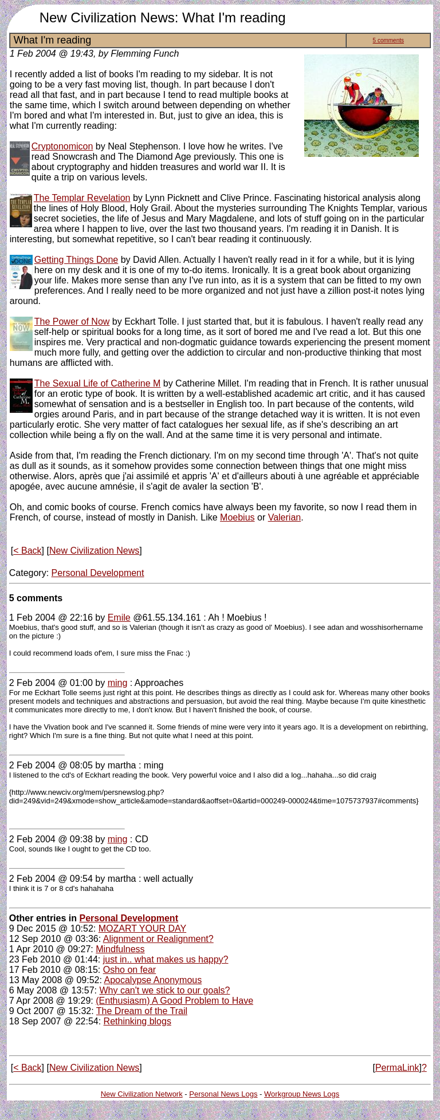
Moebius (237, 517)
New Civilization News (94, 550)
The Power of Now (72, 321)
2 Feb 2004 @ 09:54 (51, 879)
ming (118, 683)
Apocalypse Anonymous (153, 980)
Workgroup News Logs (301, 1094)
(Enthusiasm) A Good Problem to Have (174, 1000)
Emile (119, 617)
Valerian (284, 517)
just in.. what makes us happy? (166, 959)
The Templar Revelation (82, 198)
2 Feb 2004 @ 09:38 (51, 839)
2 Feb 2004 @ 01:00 (51, 683)
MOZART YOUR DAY (143, 928)
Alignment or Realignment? (158, 939)
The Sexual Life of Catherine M (97, 383)
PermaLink (397, 1067)
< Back (27, 550)
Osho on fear (129, 970)
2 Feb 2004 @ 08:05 (51, 765)
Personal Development (98, 573)
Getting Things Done (76, 260)
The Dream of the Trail (141, 1011)
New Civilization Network (142, 1094)
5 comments (388, 40)
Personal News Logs (223, 1094)
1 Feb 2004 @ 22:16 (51, 617)
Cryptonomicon (62, 146)
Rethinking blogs (137, 1021)
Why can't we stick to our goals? (164, 990)
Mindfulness (120, 949)
